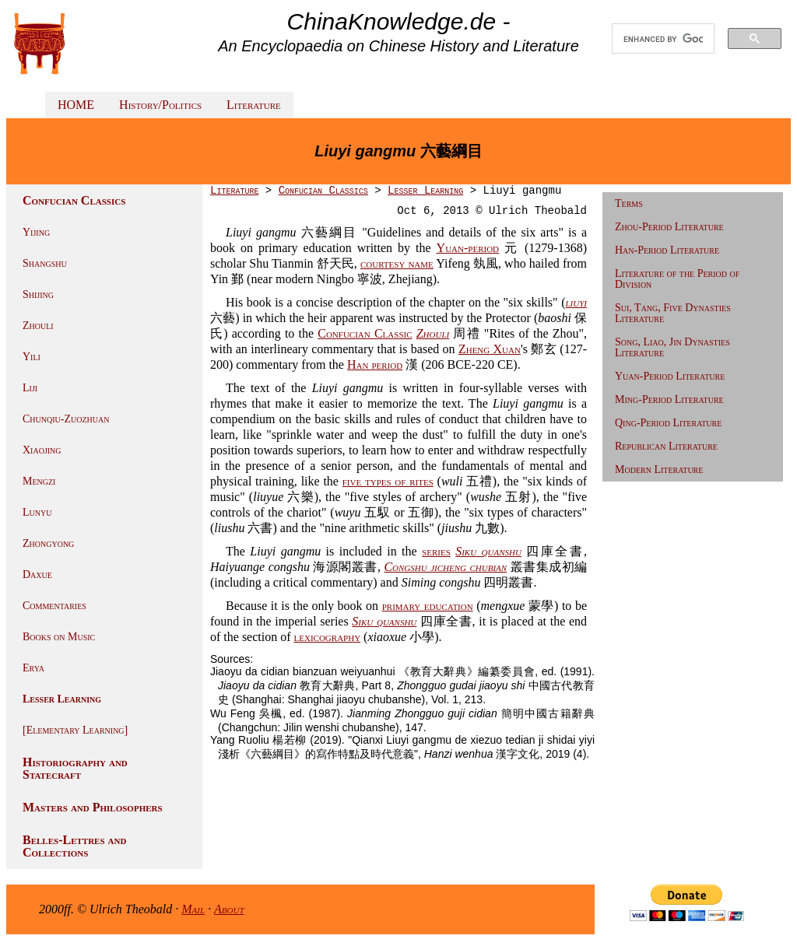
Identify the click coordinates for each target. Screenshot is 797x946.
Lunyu (37, 512)
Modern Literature (659, 469)
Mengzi (39, 481)
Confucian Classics (323, 190)
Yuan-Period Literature (670, 376)
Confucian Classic (365, 333)
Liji (30, 388)
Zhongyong (48, 543)
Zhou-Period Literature (669, 227)
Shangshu (45, 263)
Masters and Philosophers (93, 807)
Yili (31, 357)
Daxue (37, 574)
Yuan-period (468, 247)
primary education (427, 605)
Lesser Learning (62, 699)
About (229, 909)
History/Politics (160, 104)
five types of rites (388, 481)
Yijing (36, 232)
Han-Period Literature (667, 250)
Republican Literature (666, 446)
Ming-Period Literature (669, 399)
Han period (374, 364)
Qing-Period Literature (668, 423)
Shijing (38, 294)
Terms (629, 203)
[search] (663, 39)
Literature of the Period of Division (677, 279)
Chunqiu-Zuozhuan (66, 419)
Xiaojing (42, 450)
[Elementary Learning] (75, 730)
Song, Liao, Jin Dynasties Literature (672, 347)
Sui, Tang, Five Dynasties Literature (673, 313)
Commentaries (54, 605)
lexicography (327, 636)
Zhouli (38, 325)
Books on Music (59, 637)
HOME (76, 104)
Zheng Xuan (489, 349)
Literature (253, 104)
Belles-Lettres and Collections (74, 846)
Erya (33, 668)
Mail (193, 909)
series (436, 551)
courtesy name (397, 263)
